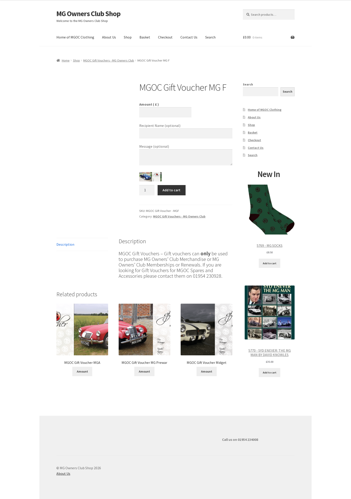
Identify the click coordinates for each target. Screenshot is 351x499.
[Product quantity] (146, 190)
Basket (144, 37)
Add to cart (171, 190)
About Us (109, 37)
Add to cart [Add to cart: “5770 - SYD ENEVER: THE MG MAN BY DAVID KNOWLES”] (269, 372)
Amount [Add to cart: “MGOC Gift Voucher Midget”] (206, 371)
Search (210, 37)
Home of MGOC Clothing (75, 37)
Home (66, 60)
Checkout (165, 37)
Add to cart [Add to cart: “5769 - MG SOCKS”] (269, 263)
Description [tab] (65, 244)
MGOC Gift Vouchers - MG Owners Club (108, 60)
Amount (149, 104)
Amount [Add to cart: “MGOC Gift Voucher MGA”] (82, 371)
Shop (128, 37)
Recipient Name (159, 125)
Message (154, 146)
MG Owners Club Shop (88, 13)
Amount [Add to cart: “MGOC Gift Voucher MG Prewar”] (144, 371)
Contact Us (188, 37)
